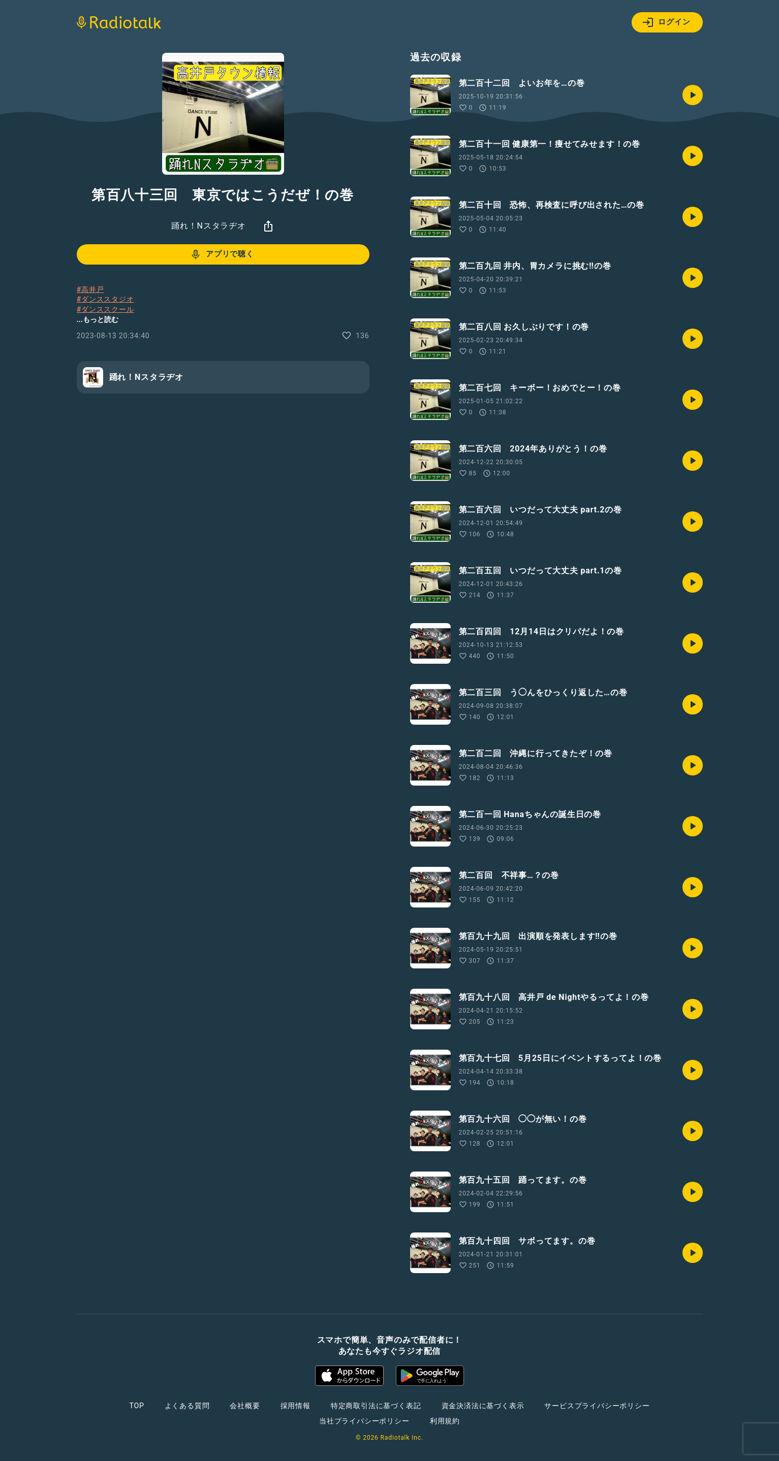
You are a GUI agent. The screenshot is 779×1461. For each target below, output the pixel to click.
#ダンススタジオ (105, 299)
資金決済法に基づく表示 (483, 1406)
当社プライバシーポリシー (364, 1421)
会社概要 (245, 1406)
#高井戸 (90, 289)
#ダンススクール (105, 309)
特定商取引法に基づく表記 (376, 1406)
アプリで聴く (222, 254)
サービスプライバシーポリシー (596, 1406)
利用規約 (445, 1421)
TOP (136, 1406)
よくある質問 (187, 1406)
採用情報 (295, 1406)
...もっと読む (97, 319)
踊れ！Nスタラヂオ (208, 226)
